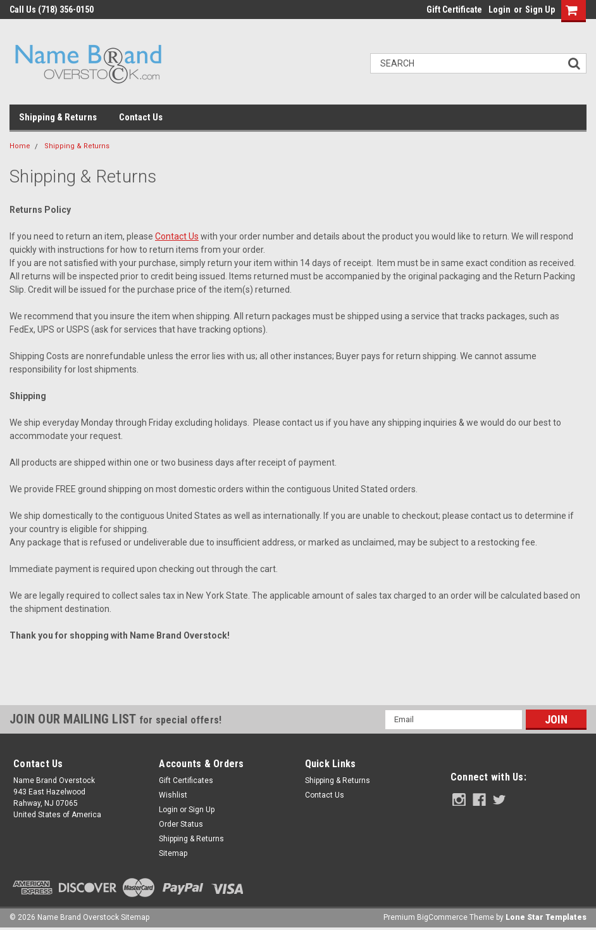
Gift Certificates (186, 780)
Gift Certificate (454, 9)
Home (19, 146)
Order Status (181, 824)
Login (499, 9)
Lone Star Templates (546, 917)
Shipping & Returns (58, 117)
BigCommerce (442, 917)
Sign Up (540, 9)
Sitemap (173, 853)
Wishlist (173, 795)
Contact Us (141, 117)
